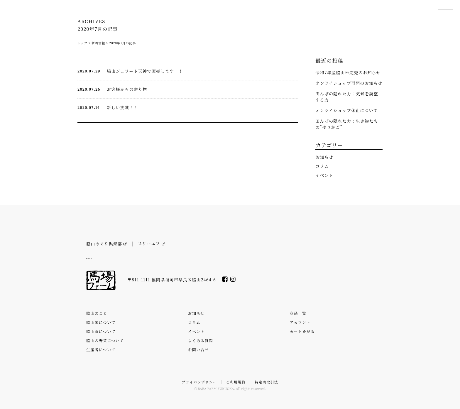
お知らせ (324, 157)
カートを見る (302, 331)
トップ (82, 42)
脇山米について (101, 322)
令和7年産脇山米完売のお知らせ (347, 72)
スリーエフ (151, 243)
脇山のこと (96, 313)
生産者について (101, 349)
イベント (324, 175)
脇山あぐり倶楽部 (106, 243)
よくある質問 (200, 340)
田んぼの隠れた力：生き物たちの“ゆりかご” (346, 124)
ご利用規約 (235, 381)
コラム (322, 166)
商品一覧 (298, 313)
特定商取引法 (266, 381)
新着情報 (98, 42)
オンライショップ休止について (346, 110)
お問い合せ (198, 349)
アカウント (300, 322)
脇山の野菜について (105, 340)
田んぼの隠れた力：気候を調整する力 (346, 97)
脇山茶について (101, 331)
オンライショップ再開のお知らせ (348, 83)
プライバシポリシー (199, 381)
